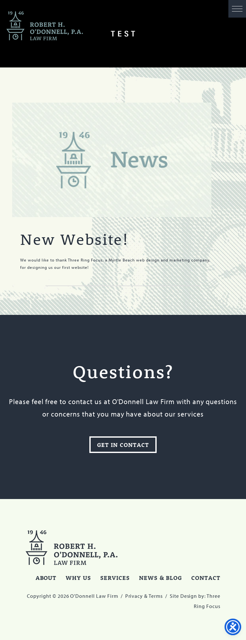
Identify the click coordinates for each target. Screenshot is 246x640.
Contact (205, 577)
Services (115, 577)
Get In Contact (123, 445)
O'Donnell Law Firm (44, 26)
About (46, 577)
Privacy (134, 596)
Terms (156, 596)
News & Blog (160, 577)
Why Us (78, 577)
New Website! (74, 239)
